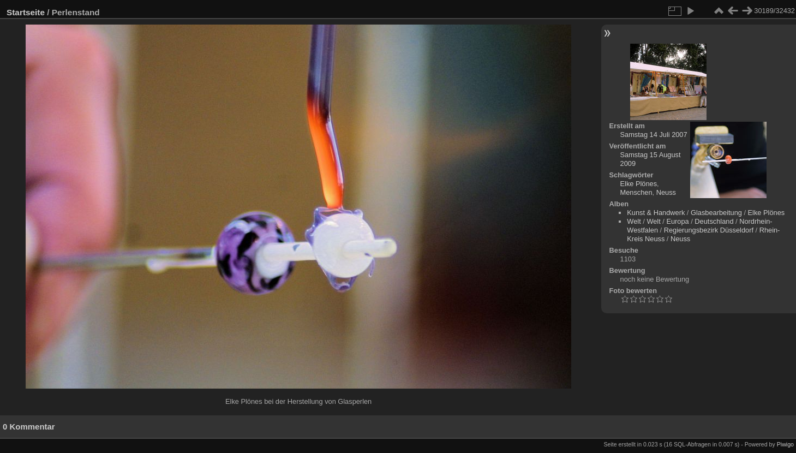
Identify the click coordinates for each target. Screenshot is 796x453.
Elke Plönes (638, 184)
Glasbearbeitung (716, 212)
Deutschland (714, 221)
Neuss (666, 192)
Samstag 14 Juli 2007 (653, 134)
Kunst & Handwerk (656, 212)
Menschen (636, 192)
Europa (677, 221)
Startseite (26, 12)
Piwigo (785, 444)
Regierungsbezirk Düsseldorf (708, 230)
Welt (634, 221)
